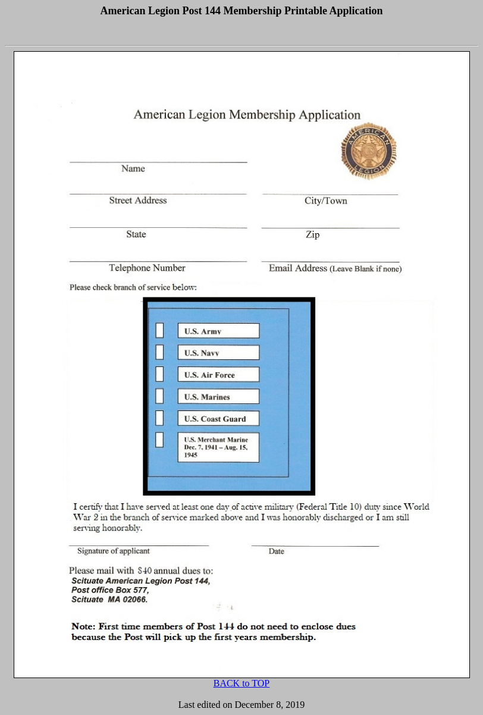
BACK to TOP (242, 683)
